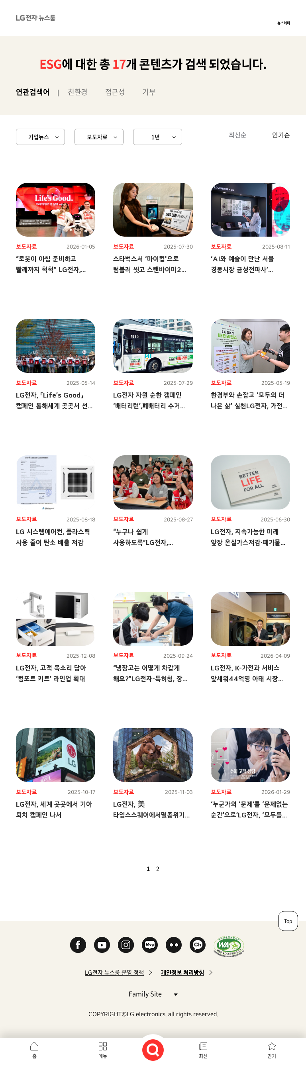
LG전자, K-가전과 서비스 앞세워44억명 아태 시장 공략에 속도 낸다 (245, 679)
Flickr (174, 945)
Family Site (153, 993)
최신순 (238, 134)
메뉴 (102, 1056)
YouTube (102, 945)
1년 (155, 137)
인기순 (281, 134)
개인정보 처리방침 (182, 972)
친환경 (78, 91)
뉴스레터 (283, 22)
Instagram (126, 945)
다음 (171, 868)
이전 (135, 868)
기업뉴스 (38, 137)
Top (288, 921)
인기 (271, 1056)
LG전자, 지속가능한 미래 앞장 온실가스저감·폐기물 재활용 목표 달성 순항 (245, 542)
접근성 (115, 91)
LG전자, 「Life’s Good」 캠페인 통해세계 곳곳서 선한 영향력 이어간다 (55, 406)
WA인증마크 (229, 946)
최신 (203, 1056)
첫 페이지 (125, 868)
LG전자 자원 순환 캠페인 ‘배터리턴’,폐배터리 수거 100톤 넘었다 (147, 406)
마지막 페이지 (181, 868)
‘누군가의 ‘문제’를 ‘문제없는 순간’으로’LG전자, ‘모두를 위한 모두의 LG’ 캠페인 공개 (250, 815)
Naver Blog (150, 945)
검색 (153, 1050)
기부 (148, 91)
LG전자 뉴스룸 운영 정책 (114, 972)
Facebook (78, 945)
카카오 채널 (198, 945)
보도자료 (97, 137)
